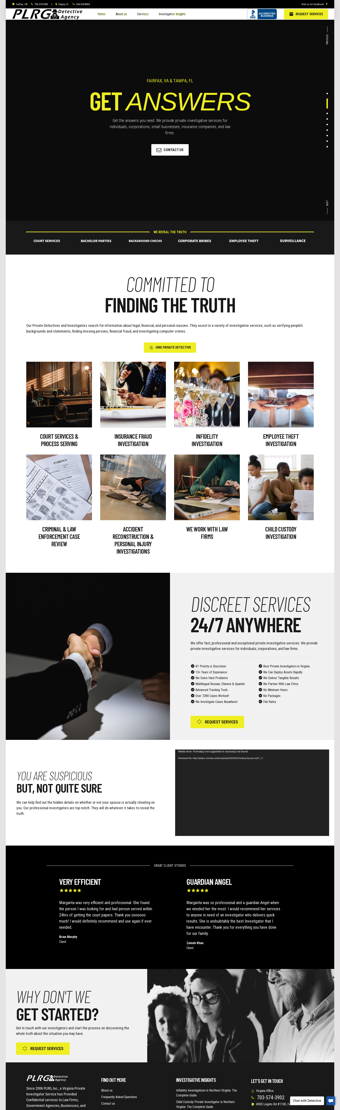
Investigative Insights (172, 14)
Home (101, 14)
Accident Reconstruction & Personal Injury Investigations (133, 540)
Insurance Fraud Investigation (133, 440)
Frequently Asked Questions (119, 1097)
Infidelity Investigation (207, 440)
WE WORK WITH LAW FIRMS (207, 532)
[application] (252, 793)
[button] (327, 36)
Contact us (108, 1103)
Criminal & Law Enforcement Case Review (59, 536)
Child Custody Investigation (280, 532)
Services (142, 14)
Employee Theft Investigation (281, 440)
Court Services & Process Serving (59, 440)
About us (121, 14)
